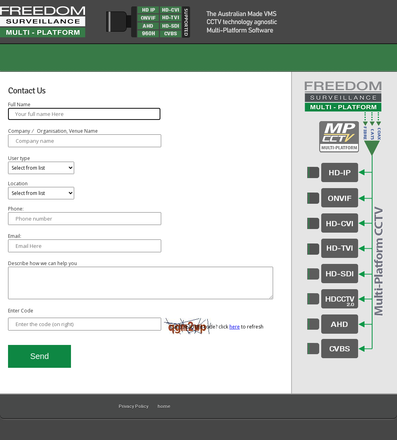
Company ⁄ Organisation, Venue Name (53, 131)
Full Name (19, 104)
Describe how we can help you (42, 263)
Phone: (16, 208)
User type (19, 158)
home (164, 406)
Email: (14, 236)
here (234, 332)
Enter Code (20, 316)
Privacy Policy (133, 406)
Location (18, 183)
